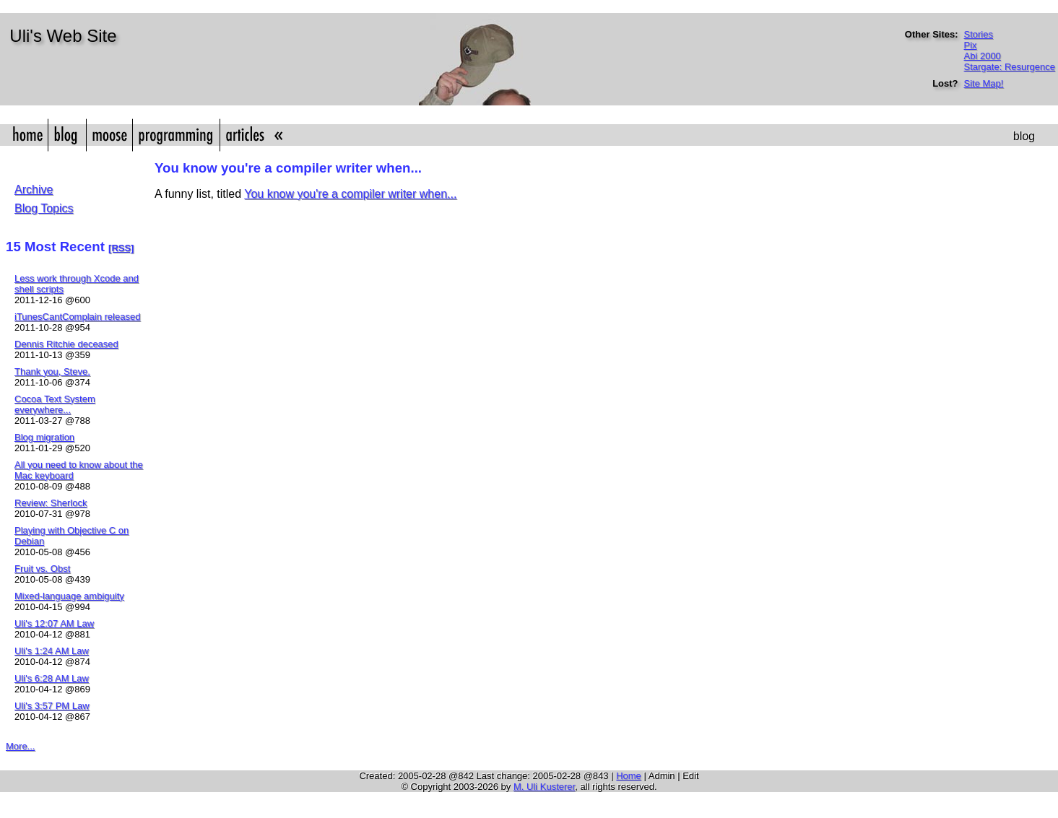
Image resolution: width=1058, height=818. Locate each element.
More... (20, 746)
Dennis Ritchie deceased (66, 344)
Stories (978, 34)
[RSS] (121, 248)
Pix (970, 45)
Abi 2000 (982, 56)
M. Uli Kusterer (544, 786)
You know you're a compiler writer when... (350, 194)
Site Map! (984, 83)
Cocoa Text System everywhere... (54, 404)
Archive (33, 189)
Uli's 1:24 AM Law (51, 650)
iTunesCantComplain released (77, 316)
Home (628, 775)
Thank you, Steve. (52, 371)
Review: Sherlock (50, 502)
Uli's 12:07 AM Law (54, 623)
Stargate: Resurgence (1009, 66)
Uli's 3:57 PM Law (52, 705)
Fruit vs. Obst (42, 568)
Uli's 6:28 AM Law (51, 678)
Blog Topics (44, 208)
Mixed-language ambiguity (69, 596)
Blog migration (44, 437)
